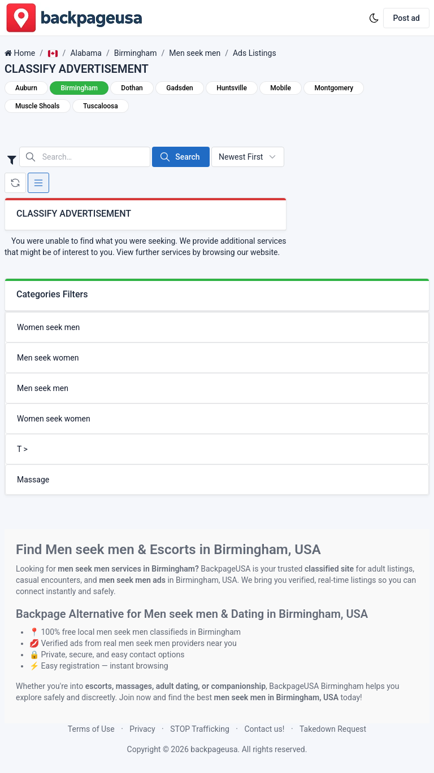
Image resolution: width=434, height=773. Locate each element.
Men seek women (48, 357)
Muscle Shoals (37, 106)
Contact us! (264, 729)
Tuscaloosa (100, 106)
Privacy (142, 729)
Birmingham (135, 53)
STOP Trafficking (199, 729)
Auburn (26, 88)
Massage (33, 479)
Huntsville (231, 88)
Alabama (86, 53)
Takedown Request (333, 729)
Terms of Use (91, 729)
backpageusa (213, 749)
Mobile (280, 88)
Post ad (406, 18)
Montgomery (333, 88)
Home (24, 53)
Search (179, 156)
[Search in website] (84, 157)
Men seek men (194, 53)
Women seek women (53, 418)
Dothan (131, 88)
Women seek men (48, 327)
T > (22, 449)
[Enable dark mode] (374, 18)
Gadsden (179, 88)
